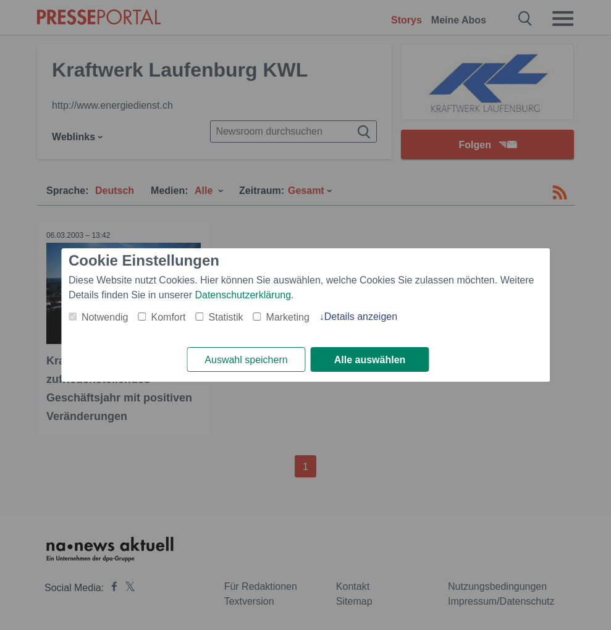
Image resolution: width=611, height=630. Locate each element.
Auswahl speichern (245, 360)
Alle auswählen (370, 360)
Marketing (288, 317)
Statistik (226, 317)
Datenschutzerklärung (243, 295)
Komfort (168, 317)
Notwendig (105, 317)
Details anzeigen (360, 316)
